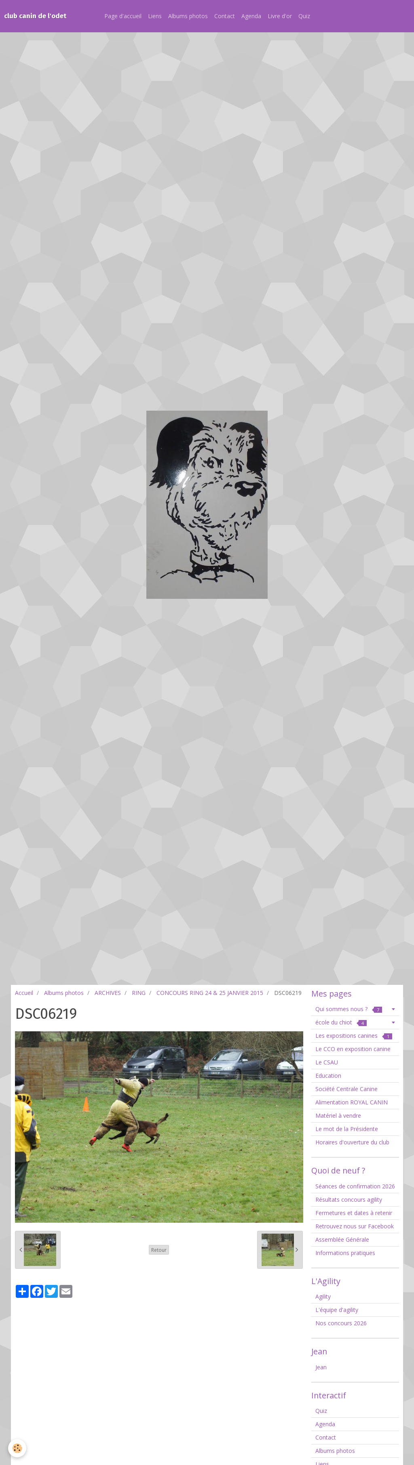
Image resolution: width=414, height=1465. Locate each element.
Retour (159, 1250)
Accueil (24, 993)
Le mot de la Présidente (346, 1129)
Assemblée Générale (342, 1239)
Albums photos (188, 16)
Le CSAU (326, 1062)
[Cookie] (17, 1448)
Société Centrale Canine (346, 1089)
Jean (321, 1367)
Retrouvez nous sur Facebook (354, 1226)
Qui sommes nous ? (348, 1009)
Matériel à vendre (338, 1115)
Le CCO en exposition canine (353, 1049)
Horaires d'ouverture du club (352, 1142)
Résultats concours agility (348, 1199)
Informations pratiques (345, 1253)
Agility (323, 1296)
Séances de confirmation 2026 (355, 1186)
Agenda (251, 16)
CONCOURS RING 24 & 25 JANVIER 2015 (209, 993)
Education (328, 1075)
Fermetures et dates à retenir (353, 1213)
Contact (224, 16)
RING (139, 993)
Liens (155, 16)
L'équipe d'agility (336, 1310)
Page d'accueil (123, 16)
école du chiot (341, 1022)
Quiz (304, 16)
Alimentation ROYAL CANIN (351, 1102)
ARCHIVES (108, 993)
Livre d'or (280, 16)
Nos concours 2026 (341, 1323)
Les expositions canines (353, 1035)
